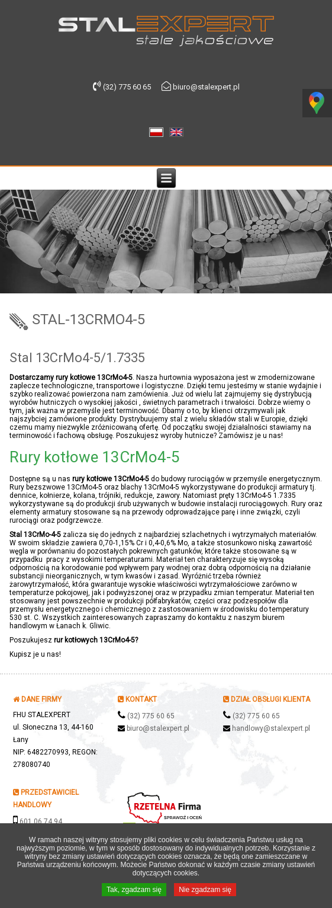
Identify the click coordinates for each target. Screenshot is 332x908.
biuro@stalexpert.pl (158, 728)
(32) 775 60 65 (151, 716)
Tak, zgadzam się (134, 891)
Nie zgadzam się (205, 891)
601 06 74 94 (41, 821)
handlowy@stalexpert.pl (271, 728)
